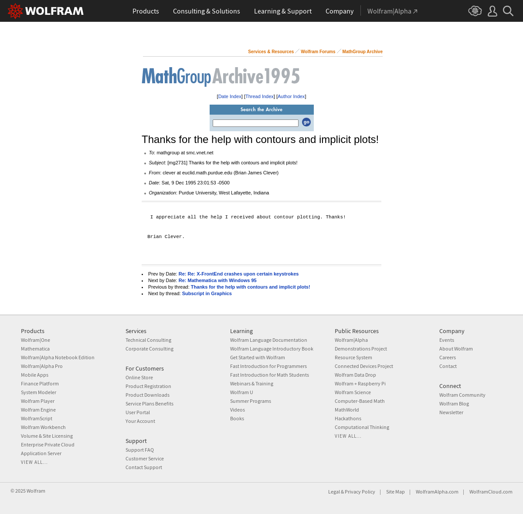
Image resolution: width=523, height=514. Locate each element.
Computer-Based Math (360, 401)
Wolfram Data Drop (355, 374)
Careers (447, 357)
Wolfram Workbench (43, 427)
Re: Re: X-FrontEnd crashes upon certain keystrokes (239, 273)
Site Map (395, 491)
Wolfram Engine (38, 409)
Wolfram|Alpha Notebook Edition (58, 357)
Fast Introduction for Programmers (268, 366)
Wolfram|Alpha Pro (42, 366)
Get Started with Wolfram (257, 357)
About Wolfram (456, 348)
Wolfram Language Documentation (268, 340)
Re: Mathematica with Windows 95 (218, 280)
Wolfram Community (462, 394)
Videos (237, 409)
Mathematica (35, 348)
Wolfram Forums (318, 51)
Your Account (140, 421)
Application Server (41, 453)
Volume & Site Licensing (47, 435)
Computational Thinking (362, 427)
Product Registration (148, 386)
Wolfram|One (35, 340)
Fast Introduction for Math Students (269, 374)
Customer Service (145, 458)
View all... (34, 462)
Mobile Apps (34, 374)
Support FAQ (140, 449)
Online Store (139, 377)
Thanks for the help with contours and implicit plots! (250, 286)
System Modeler (38, 392)
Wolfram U (241, 392)
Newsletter (451, 412)
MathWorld (347, 409)
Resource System (353, 357)
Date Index (229, 96)
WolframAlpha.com (437, 491)
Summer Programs (250, 401)
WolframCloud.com (491, 491)
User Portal (138, 412)
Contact (448, 366)
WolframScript (36, 418)
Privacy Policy (360, 491)
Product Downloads (148, 394)
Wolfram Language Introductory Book (271, 348)
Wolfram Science (353, 392)
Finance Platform (40, 383)
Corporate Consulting (149, 348)
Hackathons (348, 418)
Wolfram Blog (454, 403)
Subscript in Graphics (207, 293)
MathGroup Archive (363, 51)
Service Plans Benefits (149, 403)
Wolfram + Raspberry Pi (360, 383)
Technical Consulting (148, 340)
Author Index (291, 96)
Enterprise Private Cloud (48, 444)
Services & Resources (271, 51)
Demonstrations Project (361, 348)
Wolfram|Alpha (351, 340)
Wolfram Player (37, 401)
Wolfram (36, 490)
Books (237, 418)
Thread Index (259, 96)
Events (446, 340)
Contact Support (144, 467)
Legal (334, 491)
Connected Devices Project (364, 366)
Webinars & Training (251, 383)
